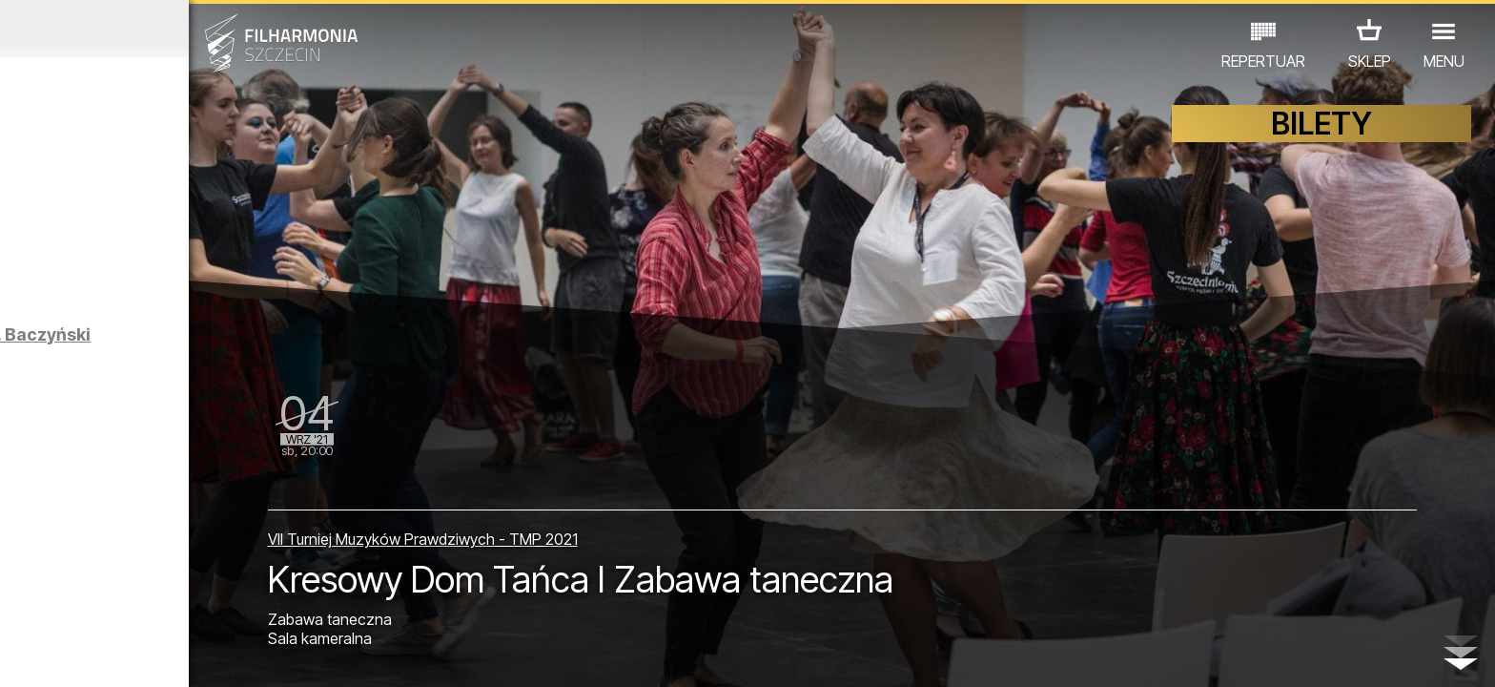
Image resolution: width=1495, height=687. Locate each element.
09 (265, 654)
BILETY (1321, 140)
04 (114, 654)
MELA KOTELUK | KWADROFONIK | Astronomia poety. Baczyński (242, 361)
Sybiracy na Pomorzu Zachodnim (211, 256)
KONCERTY (89, 603)
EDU (165, 603)
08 (235, 654)
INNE (312, 603)
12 (356, 654)
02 (53, 654)
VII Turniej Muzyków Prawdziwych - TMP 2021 (610, 521)
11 (326, 654)
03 (83, 654)
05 (144, 654)
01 (23, 654)
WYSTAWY (238, 603)
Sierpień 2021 (194, 28)
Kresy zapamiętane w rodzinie (212, 485)
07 (204, 654)
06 (174, 654)
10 (295, 654)
